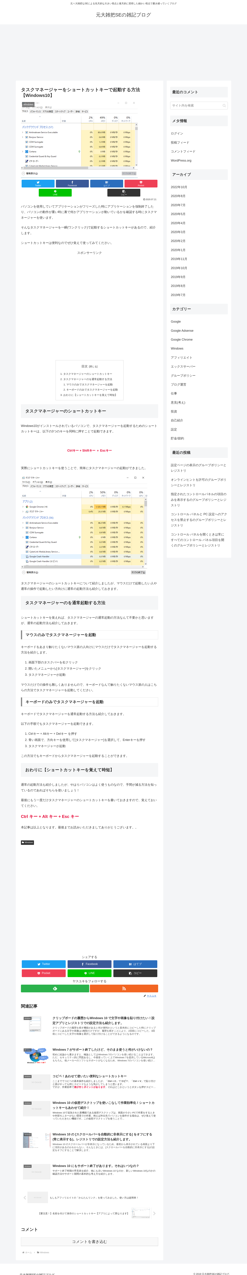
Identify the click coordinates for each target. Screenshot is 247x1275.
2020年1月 (178, 250)
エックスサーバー (183, 366)
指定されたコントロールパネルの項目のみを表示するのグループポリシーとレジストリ (198, 499)
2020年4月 (178, 223)
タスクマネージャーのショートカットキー (88, 365)
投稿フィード (180, 142)
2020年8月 (178, 196)
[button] (147, 183)
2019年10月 (179, 268)
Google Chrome (182, 339)
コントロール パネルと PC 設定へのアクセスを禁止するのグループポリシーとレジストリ (199, 519)
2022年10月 (179, 187)
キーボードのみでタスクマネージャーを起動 (92, 381)
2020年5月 (178, 214)
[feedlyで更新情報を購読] (55, 981)
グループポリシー (183, 375)
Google (176, 321)
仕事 (174, 393)
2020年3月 (178, 232)
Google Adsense (182, 330)
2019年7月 (178, 295)
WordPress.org (181, 160)
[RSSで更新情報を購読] (124, 981)
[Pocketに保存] (101, 183)
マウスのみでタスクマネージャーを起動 (89, 375)
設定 (174, 429)
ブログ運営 (178, 384)
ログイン (177, 133)
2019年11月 (179, 259)
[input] (199, 105)
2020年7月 (178, 205)
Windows (27, 835)
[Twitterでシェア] (32, 183)
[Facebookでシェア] (55, 183)
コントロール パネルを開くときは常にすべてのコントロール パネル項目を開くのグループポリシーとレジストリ (197, 540)
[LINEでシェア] (124, 183)
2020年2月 (178, 241)
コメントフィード (183, 151)
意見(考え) (178, 402)
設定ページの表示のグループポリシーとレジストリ (198, 467)
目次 (84, 357)
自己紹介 (177, 420)
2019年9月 (178, 277)
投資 (174, 411)
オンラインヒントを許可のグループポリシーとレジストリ (198, 482)
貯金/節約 (177, 438)
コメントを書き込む (89, 1238)
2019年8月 (178, 286)
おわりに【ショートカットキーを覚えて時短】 (90, 387)
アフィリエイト (181, 357)
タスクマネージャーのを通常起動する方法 (88, 370)
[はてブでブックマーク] (78, 183)
